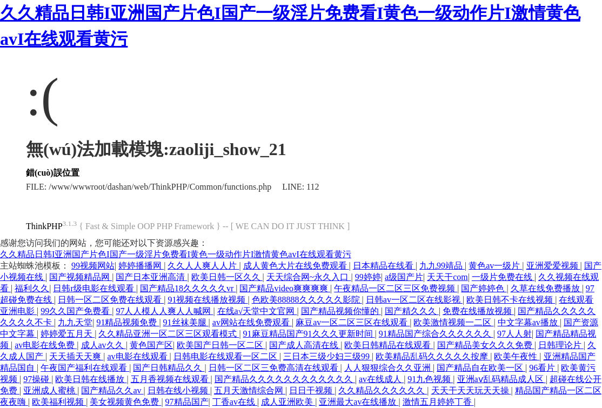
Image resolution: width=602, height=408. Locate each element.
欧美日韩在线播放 (90, 379)
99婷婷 (368, 277)
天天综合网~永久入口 (308, 277)
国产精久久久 (412, 311)
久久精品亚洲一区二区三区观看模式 (168, 333)
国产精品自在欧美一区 (481, 367)
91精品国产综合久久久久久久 (436, 333)
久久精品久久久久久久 (382, 390)
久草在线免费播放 (546, 288)
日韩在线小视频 (179, 390)
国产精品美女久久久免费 (485, 345)
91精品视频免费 (127, 322)
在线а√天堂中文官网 (257, 311)
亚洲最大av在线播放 (358, 401)
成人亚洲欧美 (288, 401)
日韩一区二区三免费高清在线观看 (274, 367)
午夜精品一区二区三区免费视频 (395, 288)
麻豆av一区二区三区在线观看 (353, 322)
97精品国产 (187, 401)
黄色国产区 (151, 345)
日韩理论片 (561, 345)
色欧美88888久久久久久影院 (307, 299)
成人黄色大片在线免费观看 (296, 265)
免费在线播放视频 (478, 311)
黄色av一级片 (495, 265)
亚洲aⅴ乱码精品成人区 (501, 379)
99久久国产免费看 (76, 311)
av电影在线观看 (138, 356)
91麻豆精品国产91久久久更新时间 (309, 333)
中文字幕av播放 (529, 322)
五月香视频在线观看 (171, 379)
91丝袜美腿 (186, 322)
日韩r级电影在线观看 (94, 288)
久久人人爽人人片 (203, 265)
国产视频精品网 (80, 277)
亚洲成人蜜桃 (50, 390)
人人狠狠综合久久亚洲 (388, 367)
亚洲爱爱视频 (553, 265)
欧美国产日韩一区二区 (221, 345)
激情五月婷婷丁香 (438, 401)
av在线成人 (381, 379)
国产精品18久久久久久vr (188, 288)
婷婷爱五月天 (68, 333)
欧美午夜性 (516, 356)
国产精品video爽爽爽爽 (284, 288)
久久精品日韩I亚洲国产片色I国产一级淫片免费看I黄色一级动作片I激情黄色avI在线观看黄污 (175, 254)
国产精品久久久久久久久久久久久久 (285, 379)
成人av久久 (103, 345)
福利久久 (32, 288)
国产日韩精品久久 (168, 367)
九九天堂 (75, 322)
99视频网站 (93, 265)
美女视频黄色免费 (125, 401)
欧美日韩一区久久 (227, 277)
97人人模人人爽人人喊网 (164, 311)
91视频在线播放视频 (208, 299)
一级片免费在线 (503, 277)
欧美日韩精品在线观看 (388, 345)
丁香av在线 (234, 401)
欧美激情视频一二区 (453, 322)
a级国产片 (404, 277)
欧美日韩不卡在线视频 (510, 299)
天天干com (447, 277)
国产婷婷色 (483, 288)
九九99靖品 (442, 265)
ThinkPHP (44, 226)
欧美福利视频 (59, 401)
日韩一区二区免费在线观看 (111, 299)
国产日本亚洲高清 (151, 277)
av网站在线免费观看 (252, 322)
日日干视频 (312, 390)
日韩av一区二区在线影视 (414, 299)
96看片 (543, 367)
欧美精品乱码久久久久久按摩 (433, 356)
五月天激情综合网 (249, 390)
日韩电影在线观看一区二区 (226, 356)
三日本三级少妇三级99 (327, 356)
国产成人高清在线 (304, 345)
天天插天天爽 (76, 356)
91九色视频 (430, 379)
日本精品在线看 (384, 265)
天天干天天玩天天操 (471, 390)
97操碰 (37, 379)
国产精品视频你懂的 (341, 311)
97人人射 (514, 333)
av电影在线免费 (46, 345)
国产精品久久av (112, 390)
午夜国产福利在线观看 (85, 367)
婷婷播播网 (141, 265)
